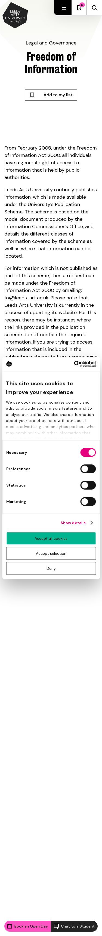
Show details (73, 522)
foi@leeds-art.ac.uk (26, 297)
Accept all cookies (51, 538)
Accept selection (51, 553)
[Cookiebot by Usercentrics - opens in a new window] (73, 364)
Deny (51, 568)
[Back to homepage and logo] (15, 15)
